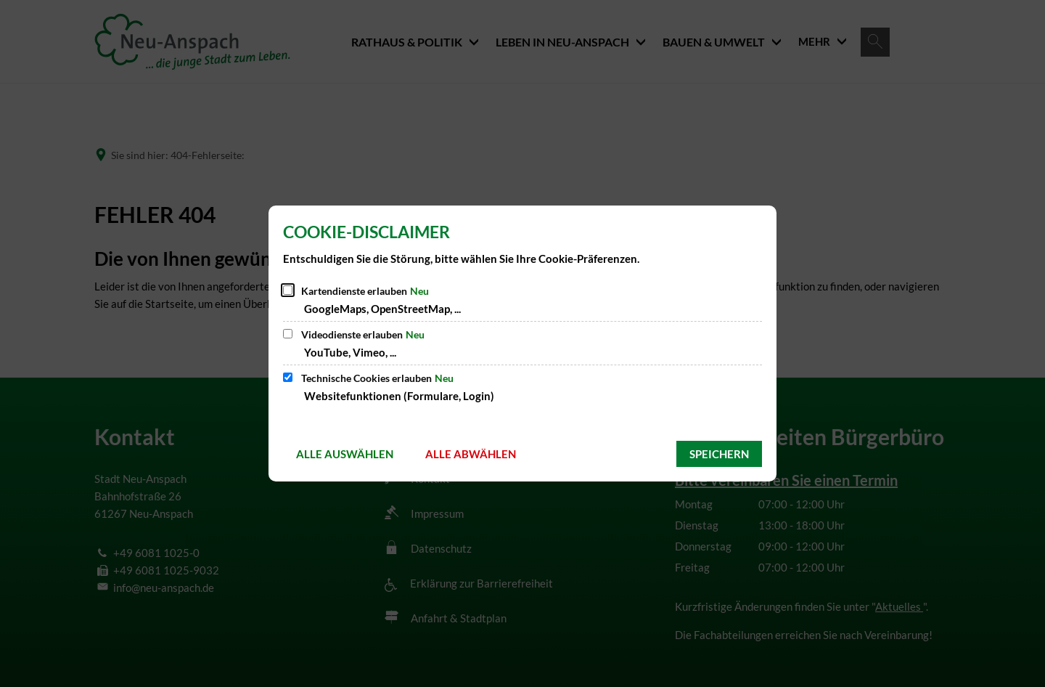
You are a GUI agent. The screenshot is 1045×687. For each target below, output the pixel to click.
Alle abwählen (470, 453)
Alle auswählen (344, 453)
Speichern (719, 453)
